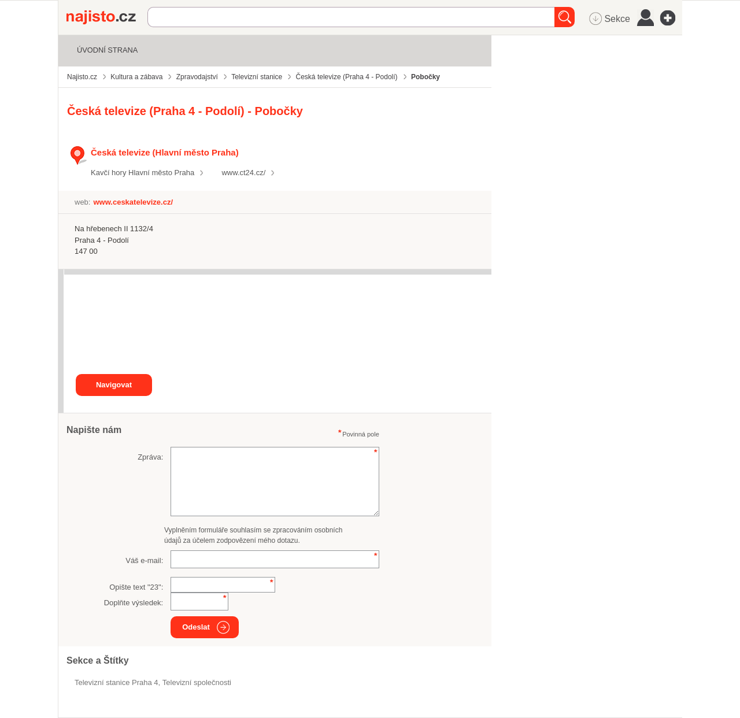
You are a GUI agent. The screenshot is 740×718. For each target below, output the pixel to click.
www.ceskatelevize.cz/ (133, 202)
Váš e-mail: (144, 560)
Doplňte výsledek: (134, 602)
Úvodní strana (107, 50)
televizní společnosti (196, 682)
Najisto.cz (106, 17)
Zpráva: (150, 457)
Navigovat (114, 384)
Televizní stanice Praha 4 (116, 682)
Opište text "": (136, 587)
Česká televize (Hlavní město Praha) (165, 152)
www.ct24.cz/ (243, 172)
